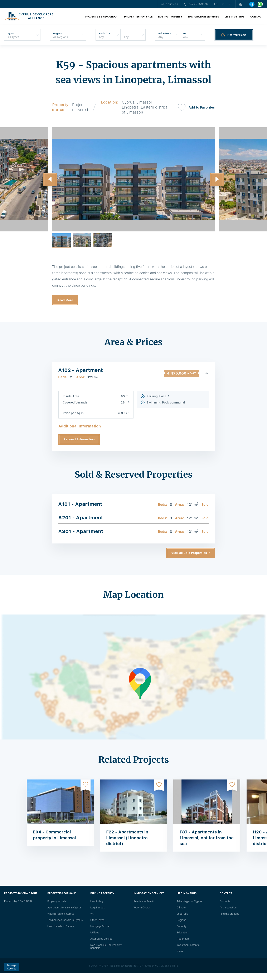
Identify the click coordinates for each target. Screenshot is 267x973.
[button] (50, 179)
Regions (181, 920)
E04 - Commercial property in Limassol (54, 834)
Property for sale (56, 901)
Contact (256, 16)
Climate (181, 907)
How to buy (96, 901)
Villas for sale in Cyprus (60, 913)
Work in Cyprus (142, 907)
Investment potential (188, 945)
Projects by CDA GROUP (101, 16)
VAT (92, 913)
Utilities (94, 932)
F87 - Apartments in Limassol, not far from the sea (207, 837)
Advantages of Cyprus (189, 901)
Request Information (79, 439)
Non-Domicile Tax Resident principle (106, 946)
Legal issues (97, 907)
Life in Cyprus (234, 16)
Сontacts (225, 901)
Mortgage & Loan (100, 926)
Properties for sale (138, 16)
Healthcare (183, 938)
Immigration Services (203, 16)
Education (182, 932)
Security (181, 926)
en (216, 4)
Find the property (229, 913)
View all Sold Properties (189, 553)
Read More (65, 300)
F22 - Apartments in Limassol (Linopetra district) (127, 837)
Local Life (182, 913)
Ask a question (169, 4)
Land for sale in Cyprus (60, 926)
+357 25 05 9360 (196, 4)
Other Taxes (97, 920)
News (180, 951)
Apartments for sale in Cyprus (64, 907)
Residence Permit (144, 901)
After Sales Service (101, 938)
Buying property (170, 16)
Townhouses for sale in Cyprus (65, 920)
